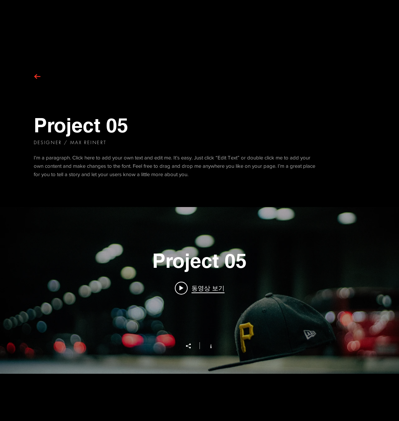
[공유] (192, 345)
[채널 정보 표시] (207, 345)
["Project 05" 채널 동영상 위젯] (199, 290)
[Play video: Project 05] (200, 288)
